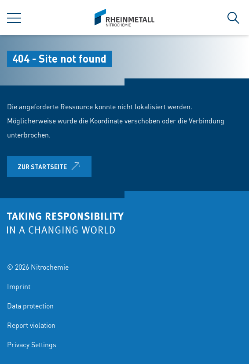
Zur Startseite (50, 166)
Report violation (31, 325)
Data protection (30, 305)
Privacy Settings (31, 344)
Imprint (18, 286)
